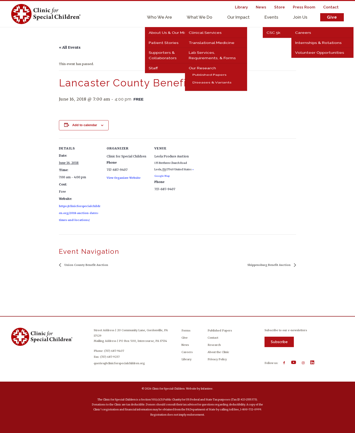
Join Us (300, 17)
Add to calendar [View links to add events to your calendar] (84, 125)
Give (332, 17)
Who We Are (159, 17)
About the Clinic (218, 352)
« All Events (70, 47)
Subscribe (279, 342)
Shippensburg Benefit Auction (269, 265)
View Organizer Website (123, 178)
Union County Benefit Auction (86, 265)
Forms (185, 330)
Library (186, 359)
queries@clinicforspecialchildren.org (119, 363)
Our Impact (238, 17)
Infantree (207, 388)
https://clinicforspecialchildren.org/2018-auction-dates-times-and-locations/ (79, 213)
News (185, 345)
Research (214, 345)
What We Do (199, 17)
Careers (187, 352)
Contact (213, 337)
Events (271, 17)
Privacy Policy (217, 359)
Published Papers (220, 330)
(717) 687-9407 (115, 351)
